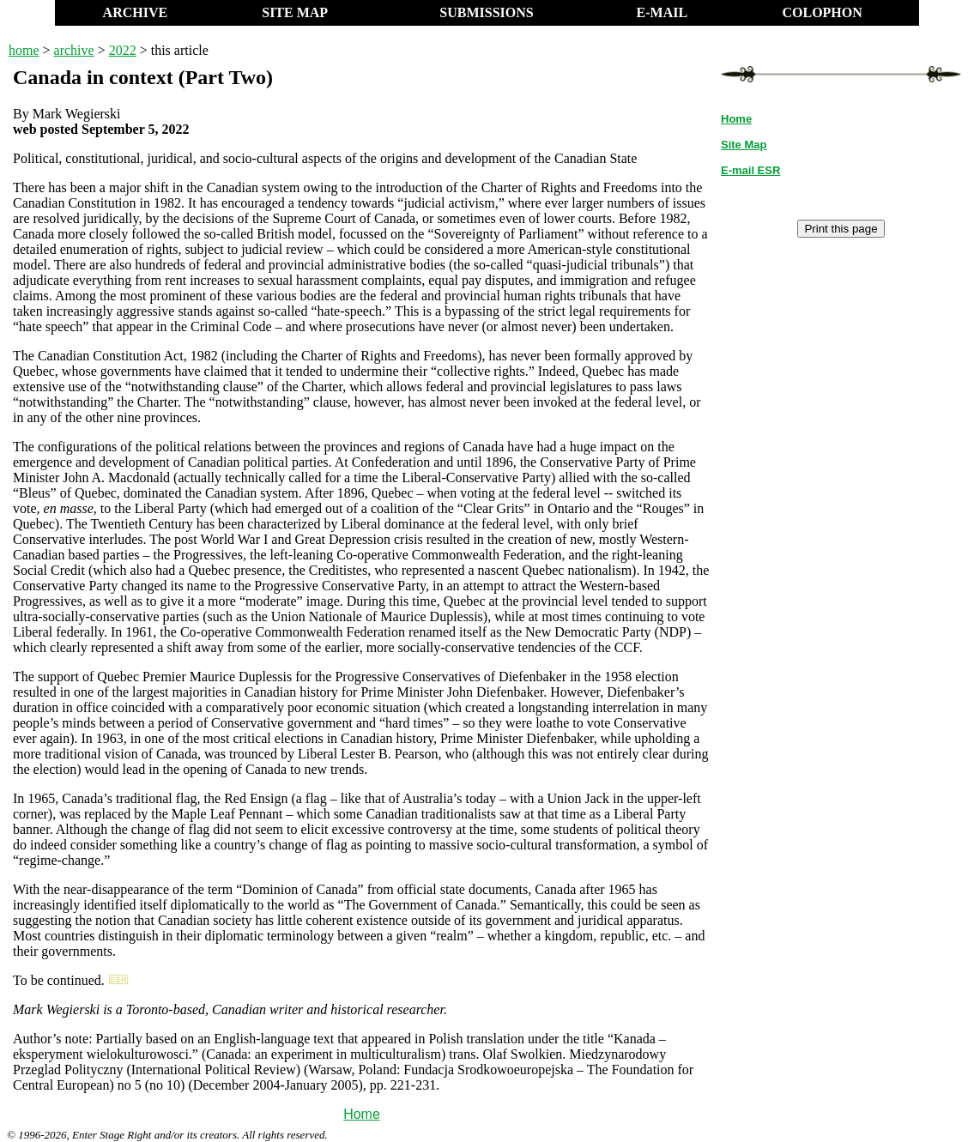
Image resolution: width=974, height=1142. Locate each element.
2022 (122, 50)
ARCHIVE (135, 12)
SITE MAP (295, 12)
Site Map (743, 144)
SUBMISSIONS (486, 12)
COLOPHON (822, 12)
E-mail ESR (750, 170)
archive (74, 50)
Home (361, 1114)
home (24, 50)
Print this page (840, 228)
